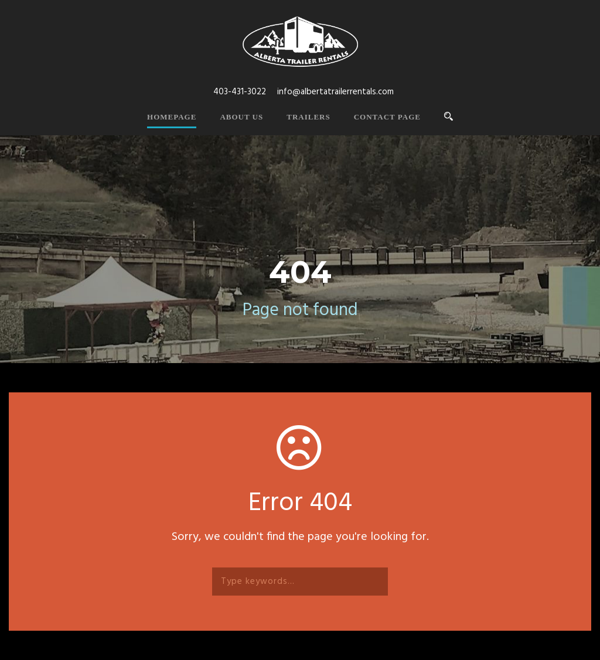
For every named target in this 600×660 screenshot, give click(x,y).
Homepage (171, 116)
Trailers (308, 116)
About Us (241, 116)
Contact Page (387, 116)
